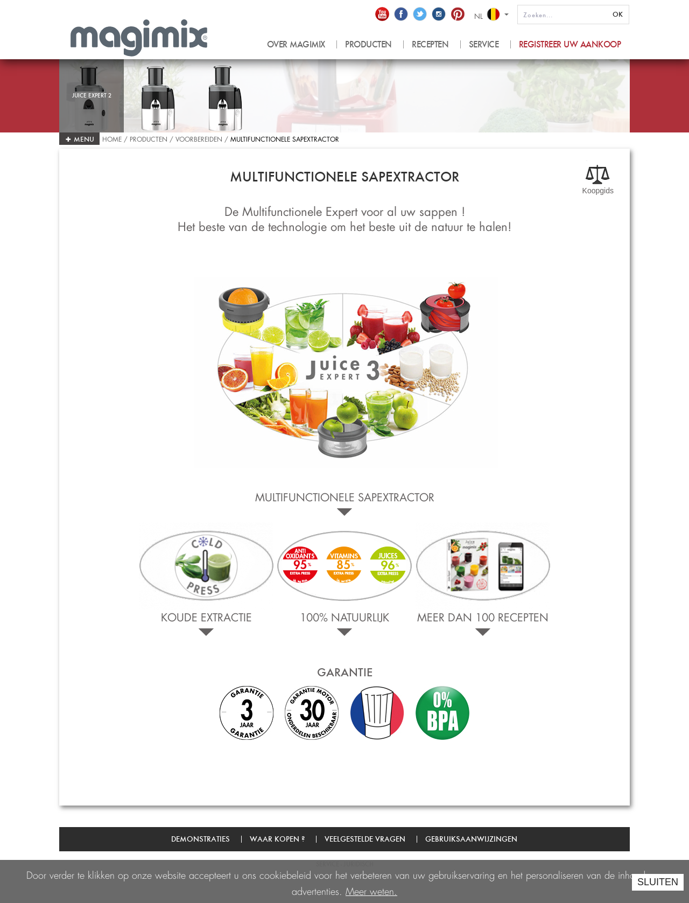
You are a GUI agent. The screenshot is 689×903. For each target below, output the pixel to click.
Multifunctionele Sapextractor (284, 138)
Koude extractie (206, 615)
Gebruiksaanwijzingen (471, 839)
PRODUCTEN (368, 44)
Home (113, 138)
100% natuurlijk (344, 615)
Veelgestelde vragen (365, 839)
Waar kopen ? (277, 839)
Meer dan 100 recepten (483, 615)
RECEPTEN (430, 44)
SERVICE (484, 44)
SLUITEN (657, 882)
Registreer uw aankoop (570, 44)
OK (618, 14)
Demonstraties (200, 839)
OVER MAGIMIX (296, 44)
